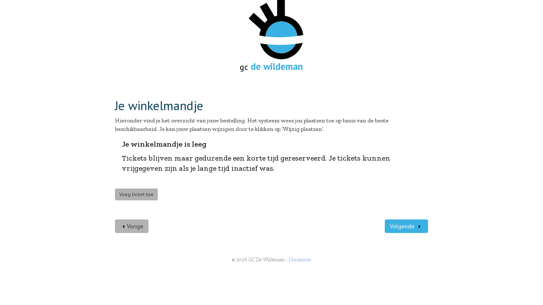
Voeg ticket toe (136, 194)
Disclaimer (300, 260)
